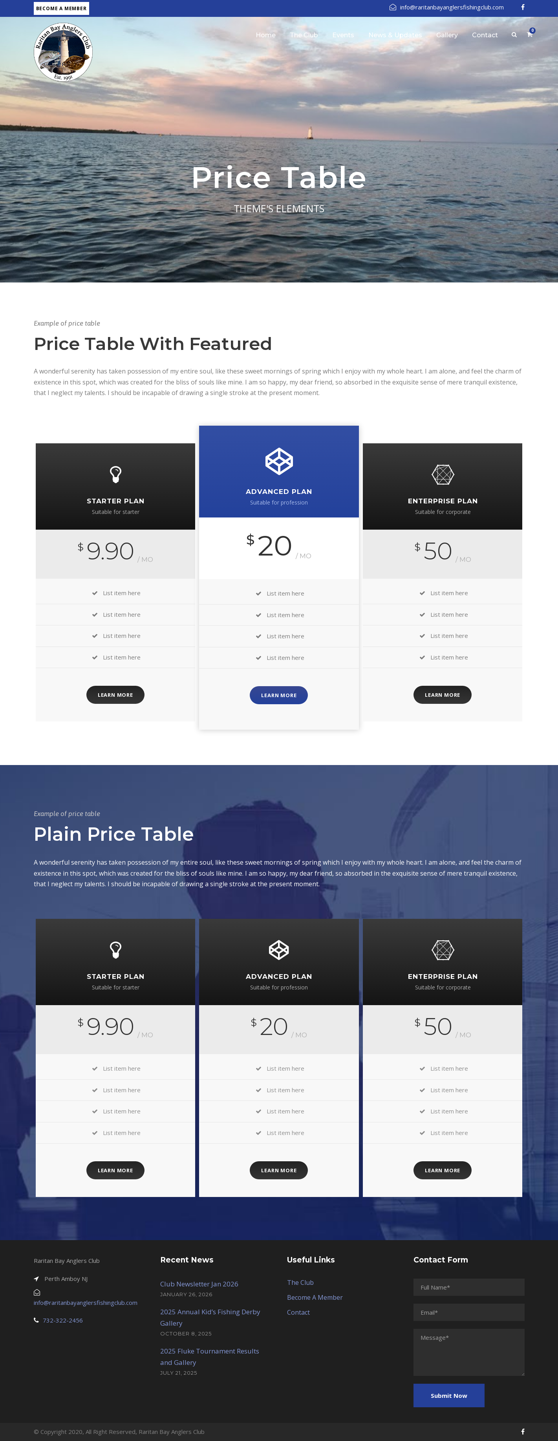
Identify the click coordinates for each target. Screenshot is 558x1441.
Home (266, 35)
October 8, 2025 (186, 1333)
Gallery (447, 35)
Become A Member (315, 1297)
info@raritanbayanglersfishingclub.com (447, 7)
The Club (304, 35)
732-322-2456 (63, 1320)
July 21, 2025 (178, 1373)
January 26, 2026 (186, 1294)
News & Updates (395, 35)
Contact (485, 35)
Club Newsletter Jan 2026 (199, 1283)
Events (343, 35)
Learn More (115, 694)
